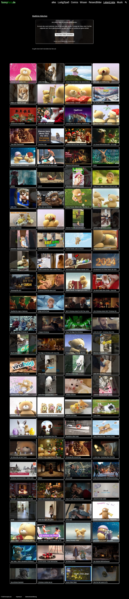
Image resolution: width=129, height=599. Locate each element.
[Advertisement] (14, 31)
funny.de (8, 2)
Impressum (19, 597)
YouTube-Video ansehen (64, 35)
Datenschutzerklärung (31, 597)
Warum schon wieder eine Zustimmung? (64, 41)
